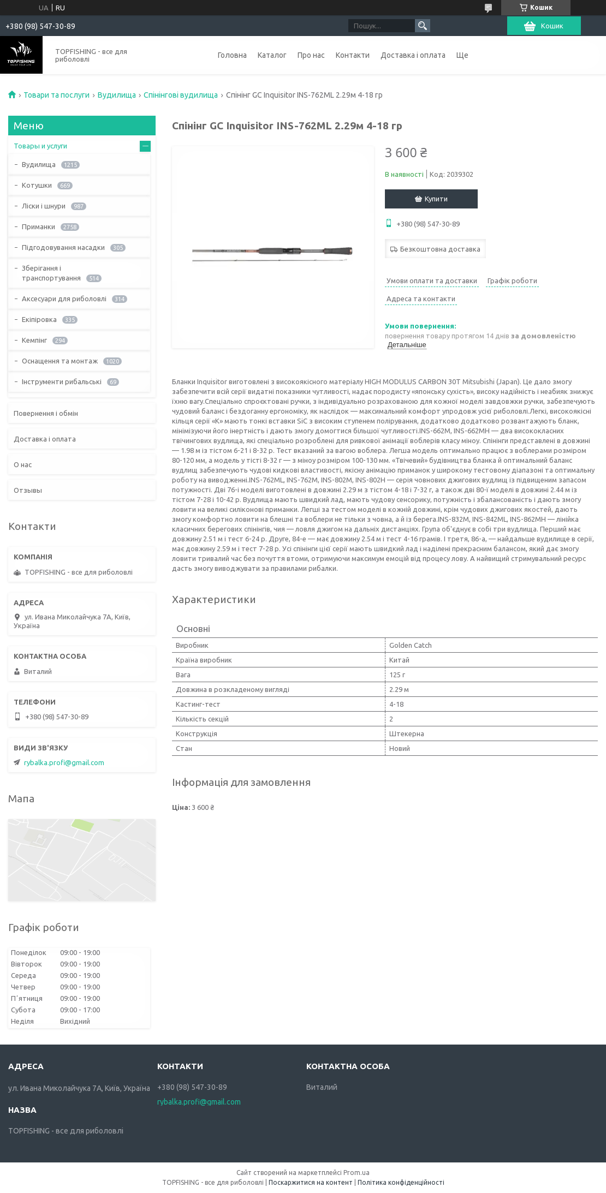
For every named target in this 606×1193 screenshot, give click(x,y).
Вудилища (117, 95)
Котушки (37, 185)
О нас (23, 464)
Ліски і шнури (44, 206)
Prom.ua (356, 1172)
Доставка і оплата (413, 55)
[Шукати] (422, 25)
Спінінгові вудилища (181, 95)
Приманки (38, 226)
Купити (436, 198)
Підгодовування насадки (63, 247)
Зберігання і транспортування (51, 273)
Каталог (272, 55)
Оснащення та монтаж (60, 361)
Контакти (353, 55)
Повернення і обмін (46, 413)
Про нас (311, 55)
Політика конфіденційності (401, 1182)
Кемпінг (34, 340)
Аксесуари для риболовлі (64, 298)
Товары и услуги (40, 146)
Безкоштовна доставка (440, 249)
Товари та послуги (56, 95)
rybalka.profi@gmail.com (64, 762)
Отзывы (28, 490)
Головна (232, 55)
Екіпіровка (39, 319)
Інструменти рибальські (62, 381)
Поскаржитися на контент (311, 1182)
